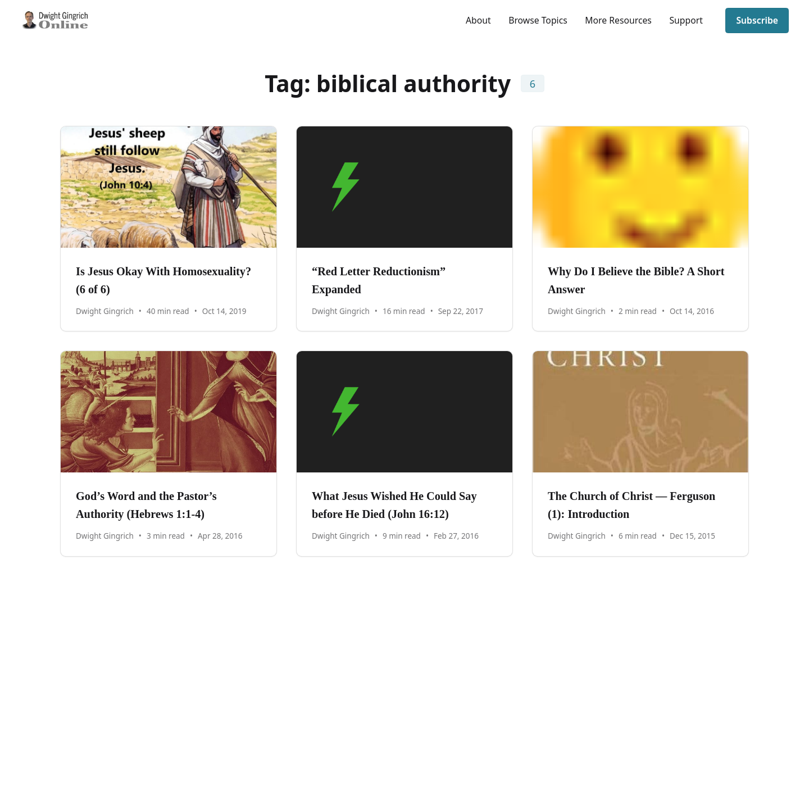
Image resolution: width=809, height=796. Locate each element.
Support (685, 20)
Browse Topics (537, 20)
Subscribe (757, 20)
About (478, 20)
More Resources (618, 20)
